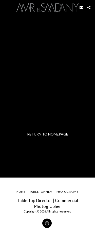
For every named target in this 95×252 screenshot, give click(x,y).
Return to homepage (47, 134)
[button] (5, 7)
